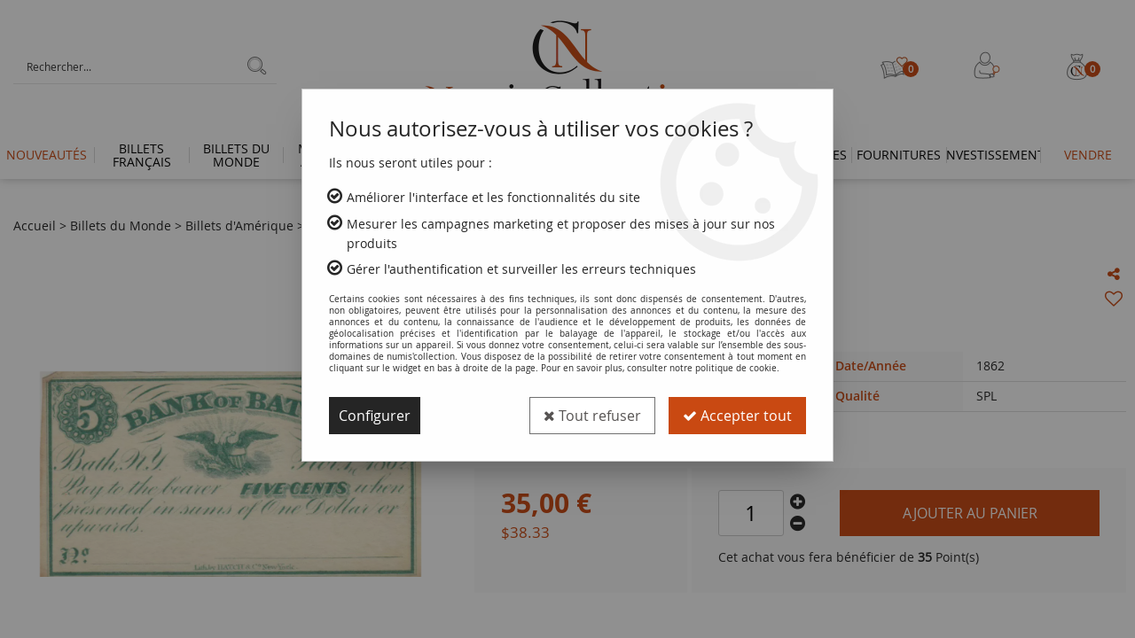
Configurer (375, 415)
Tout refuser (592, 415)
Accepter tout (737, 415)
